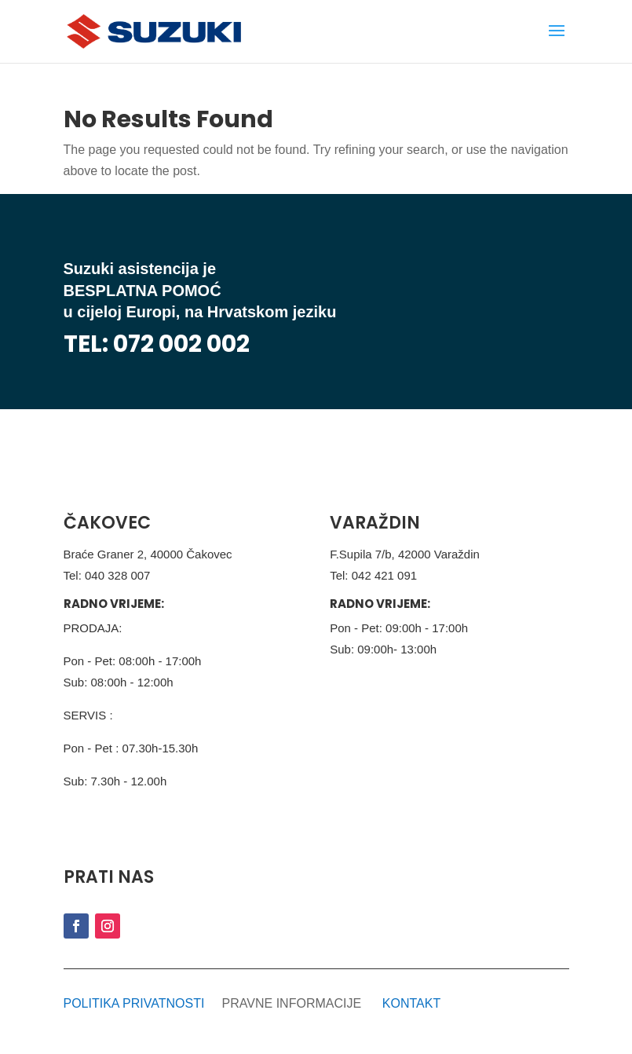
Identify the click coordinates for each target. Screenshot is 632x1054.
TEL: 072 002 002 (157, 344)
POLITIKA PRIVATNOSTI (134, 1003)
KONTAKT (411, 1003)
